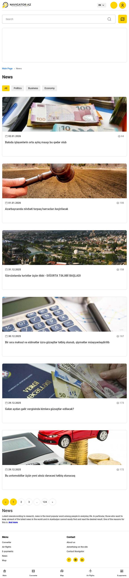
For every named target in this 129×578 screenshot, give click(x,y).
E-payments (7, 551)
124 (45, 502)
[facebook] (69, 560)
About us (71, 542)
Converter (6, 542)
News (4, 556)
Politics (18, 88)
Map (4, 560)
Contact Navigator (75, 551)
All (6, 88)
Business (33, 88)
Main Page (7, 68)
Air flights (6, 547)
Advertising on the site (77, 547)
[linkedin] (82, 560)
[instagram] (75, 560)
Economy (50, 88)
